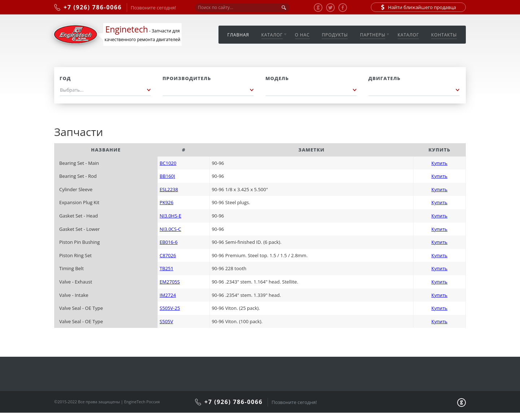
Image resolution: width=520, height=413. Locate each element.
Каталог (272, 35)
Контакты (444, 35)
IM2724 (168, 295)
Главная (238, 35)
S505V (166, 321)
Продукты (335, 35)
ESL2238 (169, 189)
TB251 (166, 268)
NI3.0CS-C (170, 229)
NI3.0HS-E (170, 215)
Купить (439, 163)
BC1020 (168, 163)
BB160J (167, 176)
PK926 (166, 202)
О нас (302, 35)
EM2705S (170, 281)
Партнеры (372, 35)
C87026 (168, 255)
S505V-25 (170, 308)
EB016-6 (169, 242)
